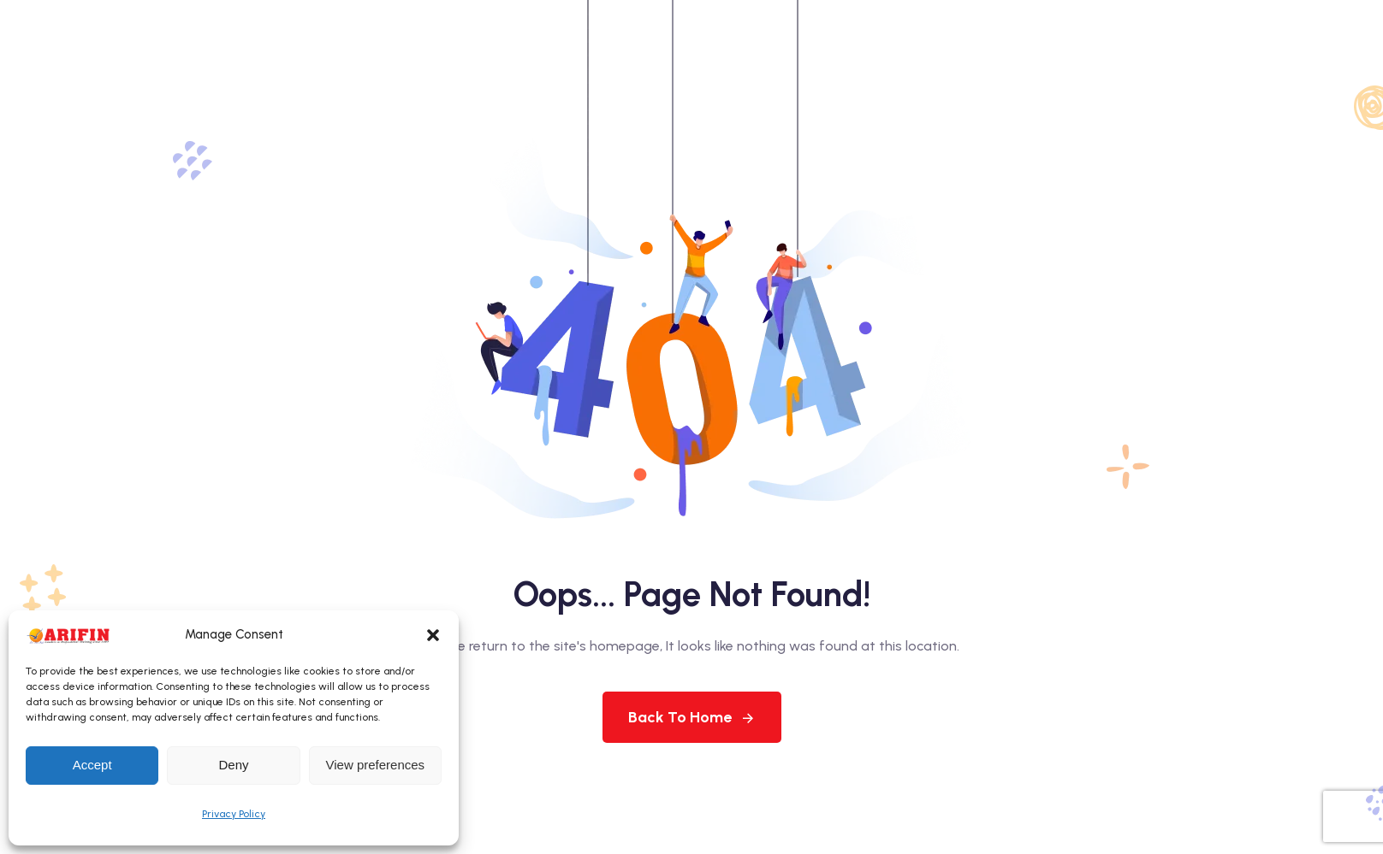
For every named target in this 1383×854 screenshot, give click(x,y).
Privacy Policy (233, 814)
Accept (92, 764)
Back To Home (692, 717)
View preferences (375, 764)
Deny (233, 764)
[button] (433, 635)
